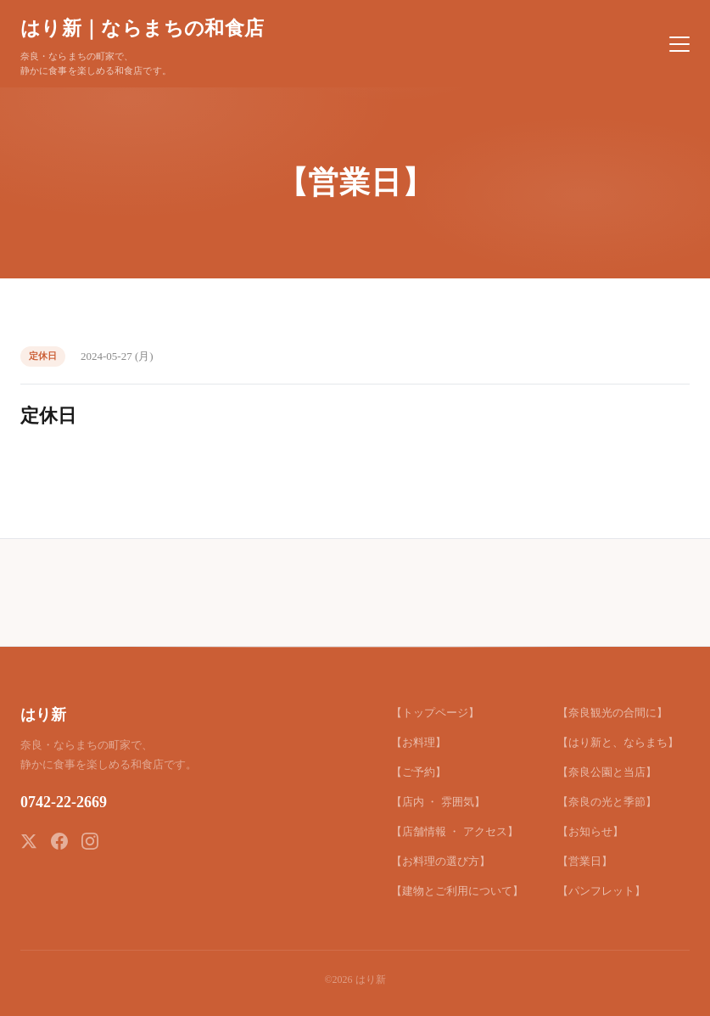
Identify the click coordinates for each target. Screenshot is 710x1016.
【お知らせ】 (590, 831)
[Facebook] (59, 841)
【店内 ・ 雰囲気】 (438, 801)
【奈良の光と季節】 (607, 801)
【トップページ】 (435, 712)
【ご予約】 (418, 772)
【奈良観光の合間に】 (612, 712)
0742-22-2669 (63, 802)
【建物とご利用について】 (457, 890)
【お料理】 (418, 742)
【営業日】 (584, 861)
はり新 (43, 714)
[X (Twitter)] (28, 841)
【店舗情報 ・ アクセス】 (454, 831)
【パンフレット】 (601, 890)
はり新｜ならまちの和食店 (142, 28)
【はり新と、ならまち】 (618, 742)
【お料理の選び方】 (440, 861)
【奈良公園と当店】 (607, 772)
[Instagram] (89, 841)
